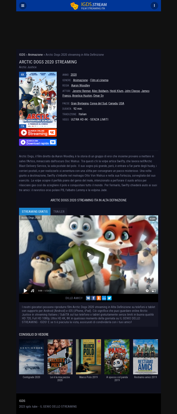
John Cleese (132, 91)
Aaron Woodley (80, 85)
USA (121, 103)
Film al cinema (99, 80)
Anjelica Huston (82, 95)
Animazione (80, 80)
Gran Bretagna (80, 103)
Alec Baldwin (100, 91)
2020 (74, 74)
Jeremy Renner (81, 91)
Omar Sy (98, 95)
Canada (113, 103)
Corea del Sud (98, 103)
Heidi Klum (116, 91)
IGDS (22, 401)
